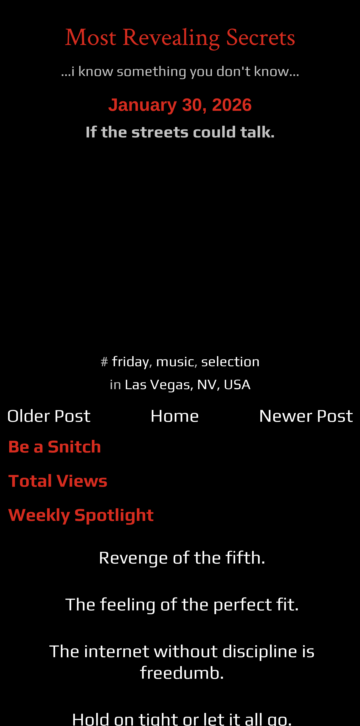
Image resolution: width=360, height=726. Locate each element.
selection (230, 361)
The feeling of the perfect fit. (182, 604)
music (175, 361)
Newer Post (306, 415)
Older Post (49, 415)
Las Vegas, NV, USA (188, 384)
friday (130, 361)
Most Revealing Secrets (180, 37)
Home (174, 415)
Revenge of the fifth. (181, 557)
